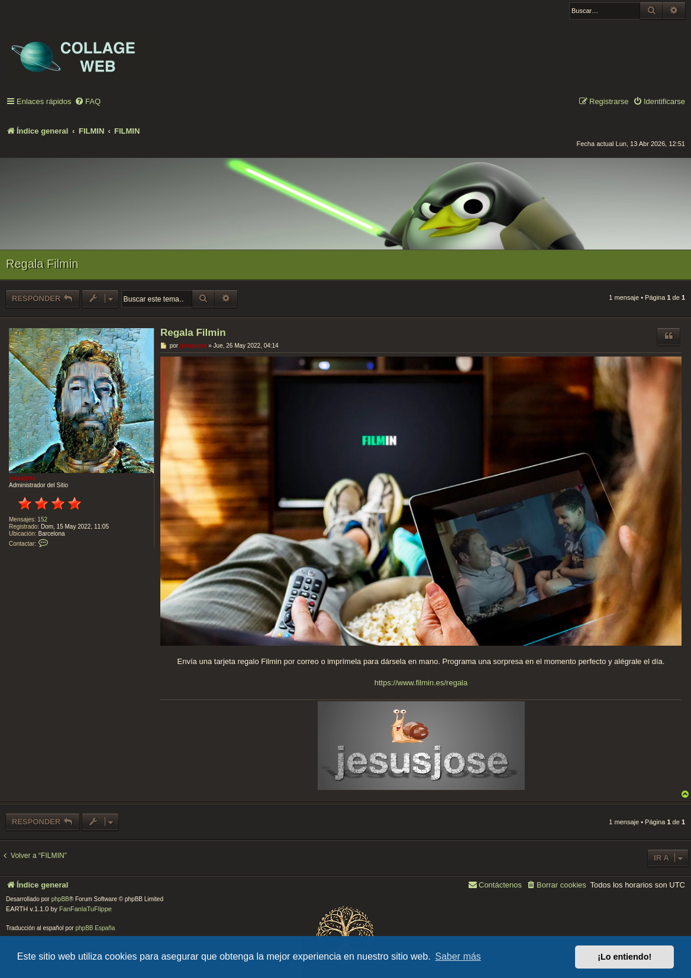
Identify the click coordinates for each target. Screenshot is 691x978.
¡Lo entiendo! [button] (624, 956)
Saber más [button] (458, 956)
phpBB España (95, 928)
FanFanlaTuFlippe (85, 908)
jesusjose (22, 478)
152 (42, 519)
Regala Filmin (42, 263)
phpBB (60, 899)
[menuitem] (88, 102)
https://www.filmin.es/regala (421, 682)
